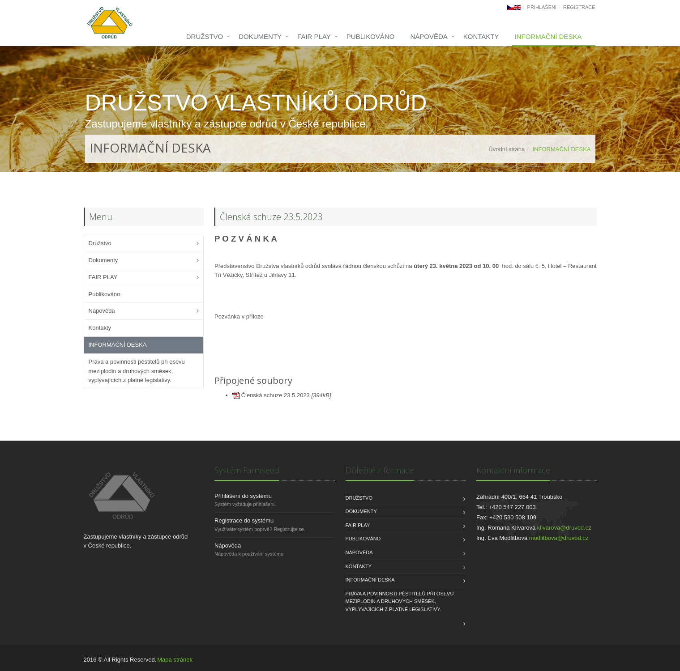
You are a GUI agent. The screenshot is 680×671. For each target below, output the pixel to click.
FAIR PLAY (314, 36)
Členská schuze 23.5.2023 (276, 395)
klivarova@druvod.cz (564, 527)
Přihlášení (541, 7)
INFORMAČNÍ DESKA (548, 36)
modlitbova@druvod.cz (558, 538)
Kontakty (481, 36)
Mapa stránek (174, 659)
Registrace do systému (244, 520)
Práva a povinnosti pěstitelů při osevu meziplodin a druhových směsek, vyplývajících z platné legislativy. (137, 371)
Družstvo (204, 36)
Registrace (579, 7)
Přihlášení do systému (243, 496)
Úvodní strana (506, 149)
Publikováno (370, 36)
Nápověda (428, 36)
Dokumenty (260, 36)
